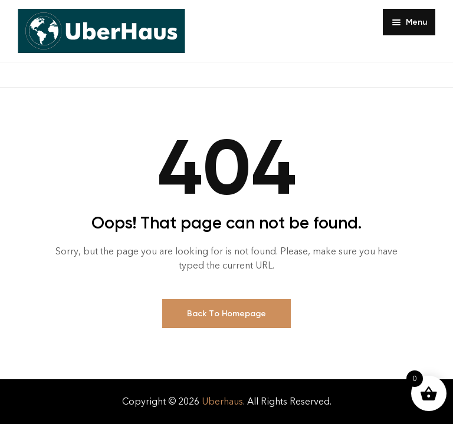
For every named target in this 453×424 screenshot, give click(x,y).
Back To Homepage (226, 314)
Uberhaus (222, 401)
